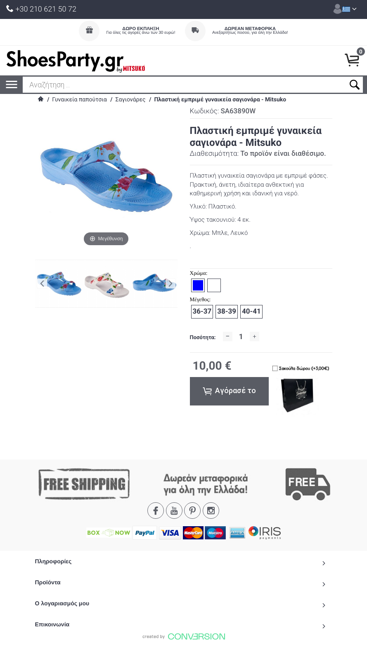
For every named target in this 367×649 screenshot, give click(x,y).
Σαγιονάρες (130, 99)
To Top (184, 639)
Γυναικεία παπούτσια (79, 99)
